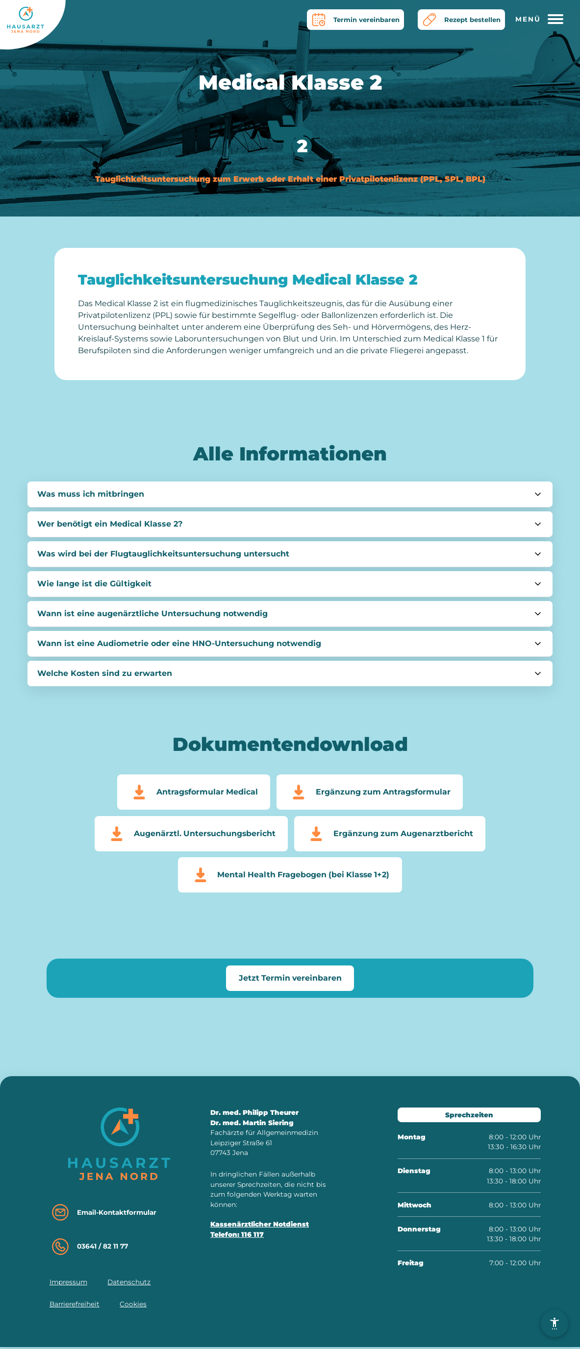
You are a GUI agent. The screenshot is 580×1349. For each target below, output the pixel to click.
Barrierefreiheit (75, 1306)
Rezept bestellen (459, 19)
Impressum (68, 1284)
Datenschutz (129, 1284)
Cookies (133, 1306)
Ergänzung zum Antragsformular (370, 792)
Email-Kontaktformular (103, 1214)
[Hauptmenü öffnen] (542, 19)
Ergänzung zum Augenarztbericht (390, 834)
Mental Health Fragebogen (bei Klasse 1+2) (290, 876)
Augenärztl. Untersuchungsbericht (190, 834)
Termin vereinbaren (350, 19)
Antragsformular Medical (192, 792)
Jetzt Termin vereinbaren (290, 979)
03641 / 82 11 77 (89, 1248)
